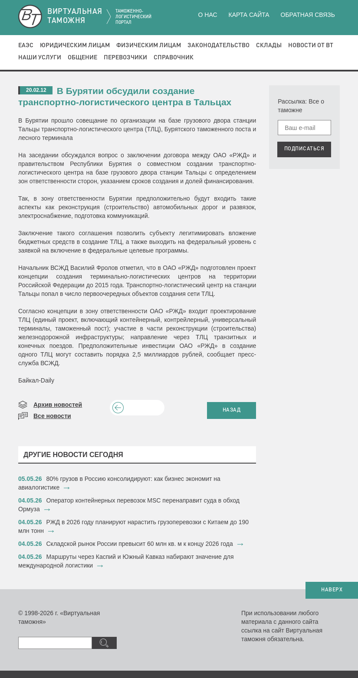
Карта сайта (248, 14)
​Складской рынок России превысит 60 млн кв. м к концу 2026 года (139, 543)
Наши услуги (39, 58)
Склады (269, 45)
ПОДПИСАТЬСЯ (304, 149)
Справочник (174, 58)
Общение (82, 58)
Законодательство (218, 45)
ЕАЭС (25, 45)
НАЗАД (232, 410)
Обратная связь (308, 14)
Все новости (52, 415)
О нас (207, 14)
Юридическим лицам (75, 45)
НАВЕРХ (331, 590)
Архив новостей (57, 404)
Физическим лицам (148, 45)
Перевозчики (125, 58)
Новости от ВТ (310, 45)
